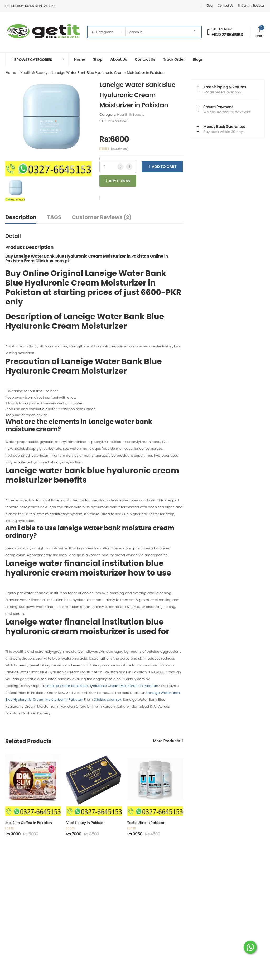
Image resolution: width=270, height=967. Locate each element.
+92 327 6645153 (227, 35)
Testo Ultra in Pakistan (146, 822)
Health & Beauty (130, 114)
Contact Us (225, 5)
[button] (37, 59)
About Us (118, 59)
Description (20, 217)
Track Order (174, 59)
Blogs (198, 59)
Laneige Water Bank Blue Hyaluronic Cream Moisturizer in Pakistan (102, 685)
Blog (209, 5)
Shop (98, 59)
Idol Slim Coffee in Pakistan (28, 822)
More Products (166, 741)
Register (258, 5)
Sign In (244, 5)
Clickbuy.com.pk (108, 699)
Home (79, 59)
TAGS (54, 217)
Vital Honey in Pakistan (85, 822)
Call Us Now (221, 28)
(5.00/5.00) (119, 149)
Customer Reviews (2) (102, 217)
